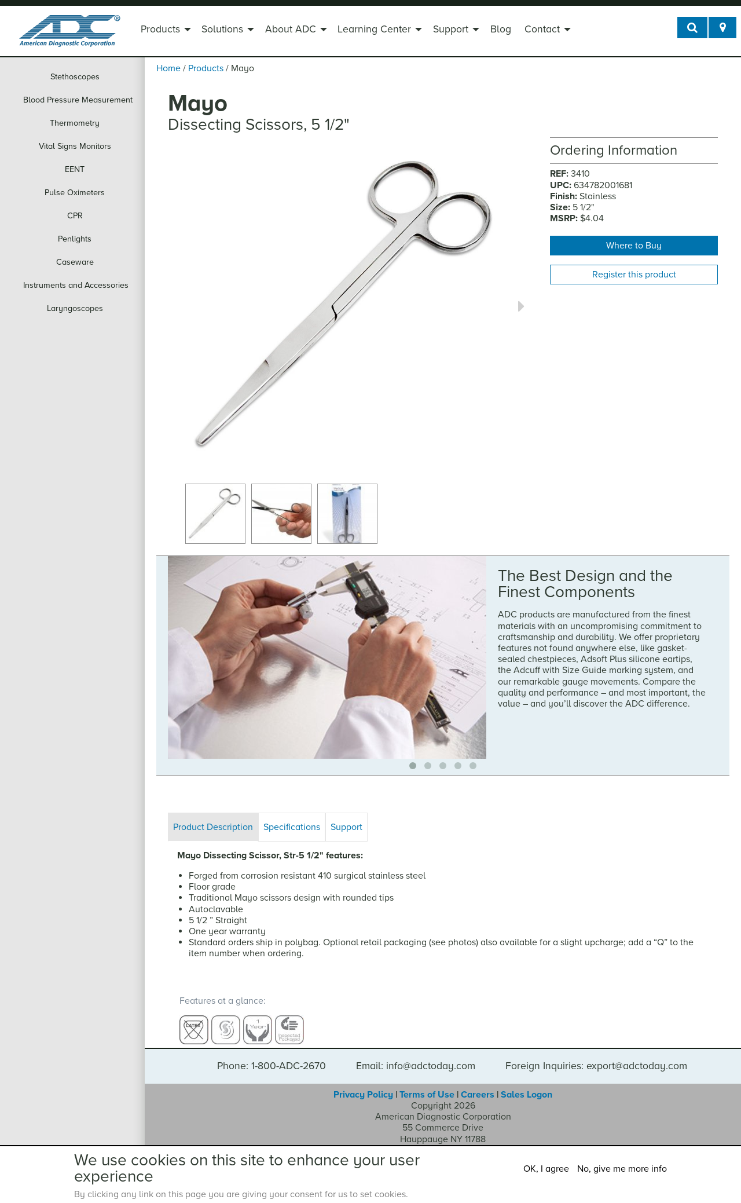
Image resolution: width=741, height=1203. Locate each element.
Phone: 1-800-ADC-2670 (271, 1056)
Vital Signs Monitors (75, 146)
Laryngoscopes (75, 308)
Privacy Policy (363, 1084)
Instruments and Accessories (76, 285)
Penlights (74, 239)
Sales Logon (526, 1084)
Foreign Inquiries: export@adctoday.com (596, 1056)
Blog (500, 29)
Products (160, 29)
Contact (542, 29)
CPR (75, 216)
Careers (477, 1084)
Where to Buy (634, 245)
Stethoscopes (75, 77)
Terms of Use (426, 1084)
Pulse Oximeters (75, 193)
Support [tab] (346, 827)
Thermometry (75, 123)
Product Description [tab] (213, 827)
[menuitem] (164, 30)
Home (168, 68)
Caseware (75, 262)
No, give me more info (622, 1168)
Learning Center (374, 29)
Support (450, 29)
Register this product (634, 274)
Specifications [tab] (291, 827)
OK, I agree (546, 1168)
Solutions (222, 29)
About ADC (290, 29)
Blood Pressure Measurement (78, 100)
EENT (75, 169)
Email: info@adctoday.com (415, 1056)
